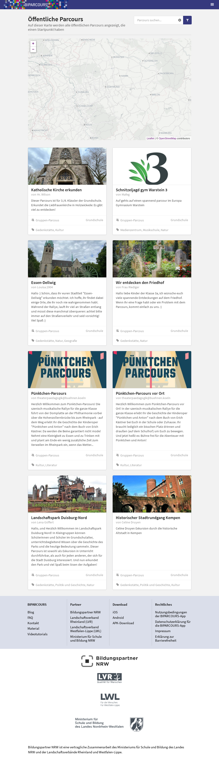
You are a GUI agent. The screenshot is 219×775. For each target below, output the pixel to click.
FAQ (30, 617)
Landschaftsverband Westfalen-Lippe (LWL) (85, 629)
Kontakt (33, 623)
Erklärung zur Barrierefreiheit (165, 638)
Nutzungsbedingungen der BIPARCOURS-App (171, 614)
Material (33, 628)
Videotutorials (37, 634)
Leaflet (150, 138)
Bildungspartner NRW (85, 612)
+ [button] (33, 43)
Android (118, 617)
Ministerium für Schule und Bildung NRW (86, 638)
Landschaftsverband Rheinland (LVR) (84, 619)
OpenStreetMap (167, 138)
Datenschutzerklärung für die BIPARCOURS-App (173, 623)
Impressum (162, 631)
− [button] (33, 49)
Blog (31, 612)
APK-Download (123, 623)
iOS (115, 612)
